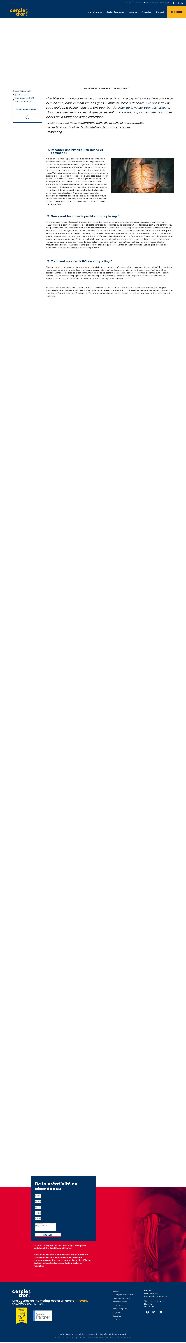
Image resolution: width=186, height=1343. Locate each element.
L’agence (133, 12)
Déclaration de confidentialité (99, 1339)
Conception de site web (123, 1296)
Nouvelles (146, 12)
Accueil (116, 1292)
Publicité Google (120, 1303)
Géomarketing (119, 1306)
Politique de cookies (124, 1339)
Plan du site (58, 1339)
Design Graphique (115, 12)
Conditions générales (75, 1339)
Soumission (177, 12)
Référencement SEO (24, 98)
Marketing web (95, 12)
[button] (39, 109)
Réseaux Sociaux (23, 101)
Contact (160, 12)
